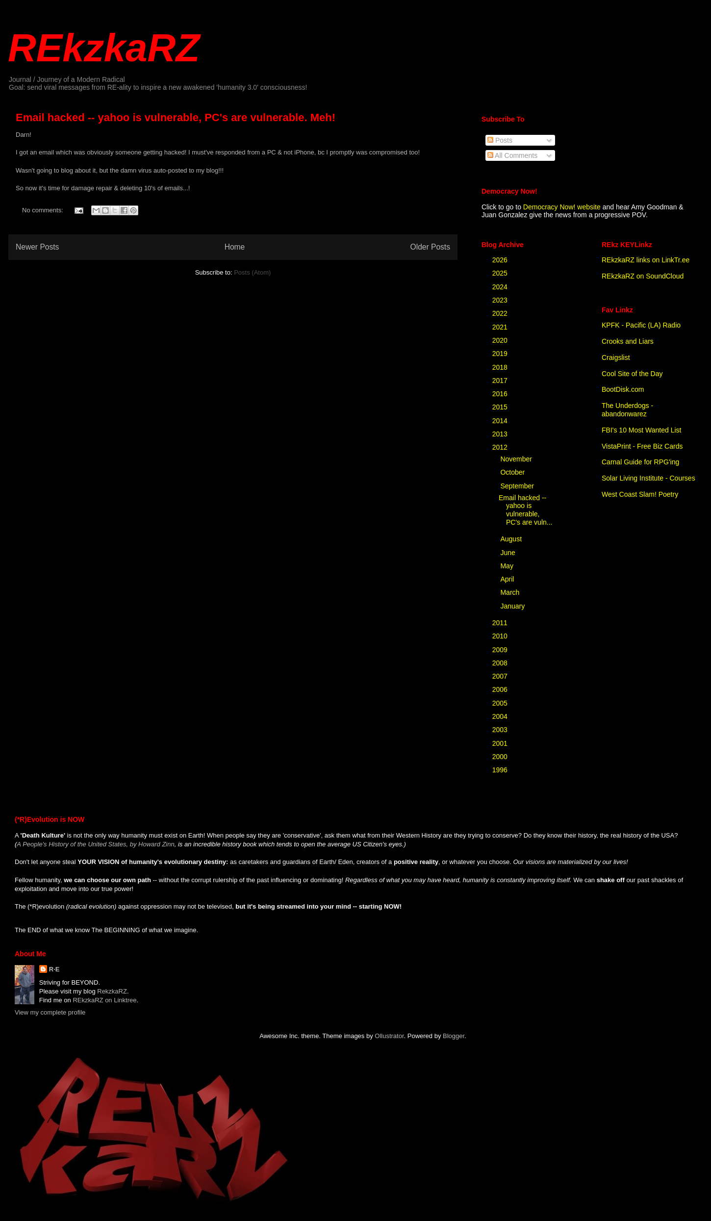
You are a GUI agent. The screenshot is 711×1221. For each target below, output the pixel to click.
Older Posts (430, 247)
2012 (500, 447)
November (516, 459)
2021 (500, 327)
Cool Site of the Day (632, 374)
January (513, 606)
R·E (54, 969)
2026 (500, 260)
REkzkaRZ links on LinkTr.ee (645, 260)
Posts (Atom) (252, 272)
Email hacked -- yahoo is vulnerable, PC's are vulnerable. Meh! (175, 117)
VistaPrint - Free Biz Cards (642, 446)
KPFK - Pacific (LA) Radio (641, 325)
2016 (500, 394)
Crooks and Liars (628, 341)
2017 (500, 380)
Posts (499, 140)
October (513, 472)
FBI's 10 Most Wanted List (641, 430)
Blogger (453, 1036)
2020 (500, 340)
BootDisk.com (623, 389)
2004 (500, 716)
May (507, 566)
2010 (500, 636)
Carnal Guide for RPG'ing (640, 462)
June (508, 553)
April (508, 579)
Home (235, 247)
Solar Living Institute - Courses (648, 478)
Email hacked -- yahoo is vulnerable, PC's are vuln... (526, 510)
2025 (500, 273)
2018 (500, 367)
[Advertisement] (114, 405)
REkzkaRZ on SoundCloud (643, 276)
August (511, 539)
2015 (500, 407)
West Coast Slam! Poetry (640, 494)
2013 (500, 434)
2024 (500, 287)
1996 (500, 770)
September (517, 486)
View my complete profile (50, 1012)
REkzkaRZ (104, 48)
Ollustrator (389, 1036)
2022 (500, 313)
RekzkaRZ (112, 991)
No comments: (43, 210)
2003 (500, 730)
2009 (500, 650)
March (510, 592)
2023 (500, 300)
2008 (500, 663)
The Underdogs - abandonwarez (627, 410)
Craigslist (616, 357)
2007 (500, 676)
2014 (500, 421)
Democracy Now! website (562, 207)
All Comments (512, 155)
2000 (500, 757)
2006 (500, 689)
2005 (500, 703)
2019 (500, 353)
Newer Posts (37, 247)
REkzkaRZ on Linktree (104, 1000)
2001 (500, 743)
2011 (500, 623)
